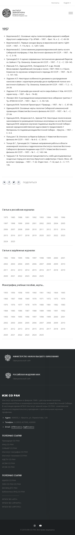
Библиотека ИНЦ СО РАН (13, 491)
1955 (6, 292)
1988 (20, 217)
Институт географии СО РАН (15, 452)
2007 (13, 229)
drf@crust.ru (16, 427)
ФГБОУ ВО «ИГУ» (9, 499)
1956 (13, 292)
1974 (63, 298)
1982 (56, 304)
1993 (41, 217)
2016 (13, 235)
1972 (49, 298)
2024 (6, 241)
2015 (6, 235)
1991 (27, 217)
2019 (34, 235)
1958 (20, 292)
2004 (56, 223)
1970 (34, 298)
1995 (56, 217)
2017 (20, 235)
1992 (34, 217)
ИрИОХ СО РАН (9, 480)
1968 (20, 298)
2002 (41, 223)
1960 (34, 292)
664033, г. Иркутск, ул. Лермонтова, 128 (30, 417)
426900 (32, 422)
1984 (6, 310)
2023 (63, 235)
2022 (56, 235)
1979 (34, 304)
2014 (63, 229)
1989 (41, 310)
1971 (41, 298)
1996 (63, 217)
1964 (56, 292)
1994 (49, 217)
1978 (27, 304)
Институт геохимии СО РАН (14, 455)
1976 (13, 304)
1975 (6, 217)
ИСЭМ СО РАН (8, 463)
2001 (34, 223)
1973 (56, 298)
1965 (63, 292)
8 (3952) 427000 (21, 422)
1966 (6, 298)
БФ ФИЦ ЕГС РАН (9, 488)
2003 (49, 223)
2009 (27, 229)
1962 (49, 292)
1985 (13, 217)
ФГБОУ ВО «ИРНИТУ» (11, 503)
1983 (63, 304)
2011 (41, 229)
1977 (20, 304)
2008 (20, 229)
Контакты (55, 3)
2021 (49, 235)
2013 (56, 229)
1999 (20, 223)
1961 (41, 292)
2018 (27, 235)
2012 (49, 229)
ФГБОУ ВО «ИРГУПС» (11, 506)
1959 (27, 292)
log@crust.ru (28, 427)
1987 (27, 310)
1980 (41, 304)
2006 (6, 229)
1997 (6, 223)
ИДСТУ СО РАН (8, 459)
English (67, 3)
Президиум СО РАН (11, 440)
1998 (13, 223)
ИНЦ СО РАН (8, 444)
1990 (49, 310)
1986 (20, 310)
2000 (27, 223)
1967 (13, 298)
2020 (41, 235)
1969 (27, 298)
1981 (49, 304)
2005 (63, 223)
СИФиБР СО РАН (9, 448)
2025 (13, 241)
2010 (34, 229)
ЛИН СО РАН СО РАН (11, 484)
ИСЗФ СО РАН (8, 467)
